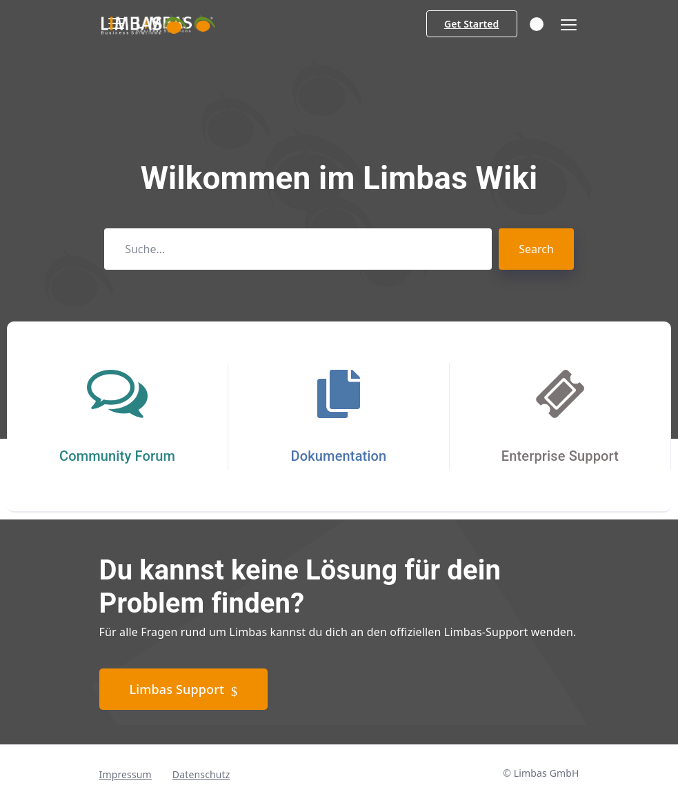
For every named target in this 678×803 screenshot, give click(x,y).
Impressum (125, 774)
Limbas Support (184, 690)
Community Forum (117, 456)
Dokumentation (339, 456)
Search (536, 249)
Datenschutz (201, 774)
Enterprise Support (560, 456)
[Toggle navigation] (564, 25)
